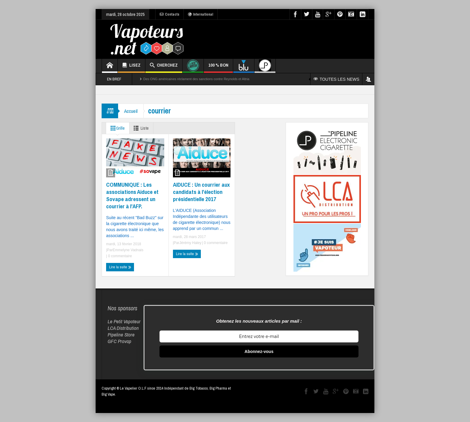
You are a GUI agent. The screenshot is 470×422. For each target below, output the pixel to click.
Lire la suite (120, 267)
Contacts (169, 14)
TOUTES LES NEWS (336, 79)
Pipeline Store (121, 334)
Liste (141, 128)
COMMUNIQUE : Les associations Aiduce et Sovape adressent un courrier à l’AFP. (132, 195)
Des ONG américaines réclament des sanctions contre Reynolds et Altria (196, 79)
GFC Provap (119, 341)
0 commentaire (119, 256)
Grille (116, 128)
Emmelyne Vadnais (128, 250)
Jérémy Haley (190, 243)
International (200, 14)
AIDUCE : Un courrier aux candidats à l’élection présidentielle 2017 (201, 192)
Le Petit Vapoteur (124, 321)
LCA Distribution (123, 327)
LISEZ (131, 66)
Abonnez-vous (259, 351)
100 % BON (218, 67)
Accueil (131, 110)
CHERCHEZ (163, 66)
